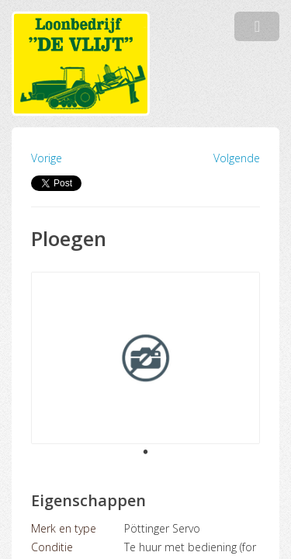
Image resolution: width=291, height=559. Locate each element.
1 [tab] (146, 452)
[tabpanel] (145, 358)
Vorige (46, 158)
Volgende (236, 158)
